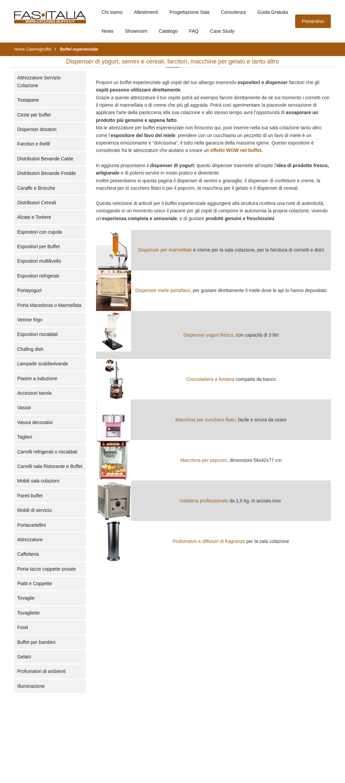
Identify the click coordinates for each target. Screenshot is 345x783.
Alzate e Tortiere (34, 217)
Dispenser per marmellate (165, 250)
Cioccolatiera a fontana (210, 379)
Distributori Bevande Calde (45, 158)
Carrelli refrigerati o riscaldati (47, 451)
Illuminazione (31, 686)
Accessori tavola (34, 393)
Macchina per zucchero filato (206, 419)
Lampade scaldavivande (42, 363)
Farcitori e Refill (33, 144)
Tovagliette (28, 613)
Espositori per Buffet (38, 246)
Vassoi (24, 407)
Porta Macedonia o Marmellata (49, 305)
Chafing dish (30, 349)
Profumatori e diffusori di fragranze (209, 541)
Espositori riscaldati (37, 334)
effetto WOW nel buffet (236, 150)
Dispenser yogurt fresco (208, 335)
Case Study (222, 31)
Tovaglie (25, 598)
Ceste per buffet (34, 115)
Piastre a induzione (37, 378)
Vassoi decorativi (35, 422)
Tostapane (28, 100)
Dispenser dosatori (37, 129)
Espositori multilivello (39, 261)
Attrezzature (29, 539)
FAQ (193, 31)
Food (22, 627)
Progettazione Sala (189, 12)
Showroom (136, 31)
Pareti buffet (29, 495)
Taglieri (24, 437)
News (108, 31)
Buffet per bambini (36, 642)
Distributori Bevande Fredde (46, 173)
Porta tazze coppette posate (46, 569)
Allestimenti (146, 12)
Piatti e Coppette (34, 583)
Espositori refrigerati (38, 276)
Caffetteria (28, 554)
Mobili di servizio (34, 510)
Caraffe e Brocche (36, 188)
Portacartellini (31, 525)
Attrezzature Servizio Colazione (39, 81)
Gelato (24, 656)
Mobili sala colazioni (38, 481)
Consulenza (233, 12)
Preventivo (313, 21)
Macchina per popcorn (203, 460)
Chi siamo (112, 12)
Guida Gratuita (272, 12)
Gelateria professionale (204, 500)
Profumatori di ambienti (41, 671)
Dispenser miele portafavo (162, 290)
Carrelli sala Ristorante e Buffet (50, 466)
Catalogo (168, 31)
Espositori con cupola (39, 232)
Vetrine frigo (29, 319)
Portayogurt (29, 290)
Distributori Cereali (36, 202)
